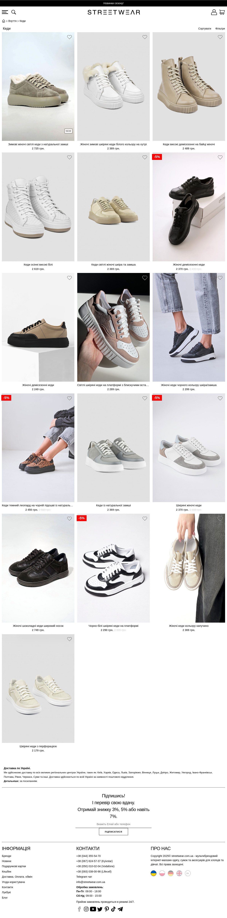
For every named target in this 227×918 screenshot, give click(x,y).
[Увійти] (214, 12)
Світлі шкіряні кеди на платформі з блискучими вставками (113, 385)
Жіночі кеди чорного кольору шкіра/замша (189, 385)
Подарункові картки (14, 866)
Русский (188, 873)
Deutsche (171, 873)
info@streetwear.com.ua (90, 882)
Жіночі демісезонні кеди (189, 264)
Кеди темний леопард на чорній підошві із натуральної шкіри (38, 505)
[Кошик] (222, 12)
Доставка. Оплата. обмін (17, 876)
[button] (69, 37)
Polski (162, 873)
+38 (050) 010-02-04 (88, 866)
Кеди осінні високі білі (38, 264)
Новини (6, 861)
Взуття (12, 20)
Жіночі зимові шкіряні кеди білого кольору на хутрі (113, 144)
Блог (5, 897)
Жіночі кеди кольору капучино (189, 625)
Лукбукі (6, 892)
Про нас (161, 848)
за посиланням (28, 781)
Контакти (7, 887)
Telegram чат (84, 876)
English (179, 873)
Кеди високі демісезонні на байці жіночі (189, 144)
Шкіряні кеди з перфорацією (38, 746)
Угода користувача (13, 882)
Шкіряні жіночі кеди (189, 505)
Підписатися (113, 832)
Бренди (6, 855)
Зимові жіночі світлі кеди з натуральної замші (38, 144)
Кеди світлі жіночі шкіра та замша (113, 264)
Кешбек (6, 871)
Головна (3, 21)
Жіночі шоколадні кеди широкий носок (38, 625)
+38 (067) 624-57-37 (88, 861)
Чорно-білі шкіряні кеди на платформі (114, 625)
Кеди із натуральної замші (113, 505)
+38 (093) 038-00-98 (88, 871)
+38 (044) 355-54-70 (88, 855)
